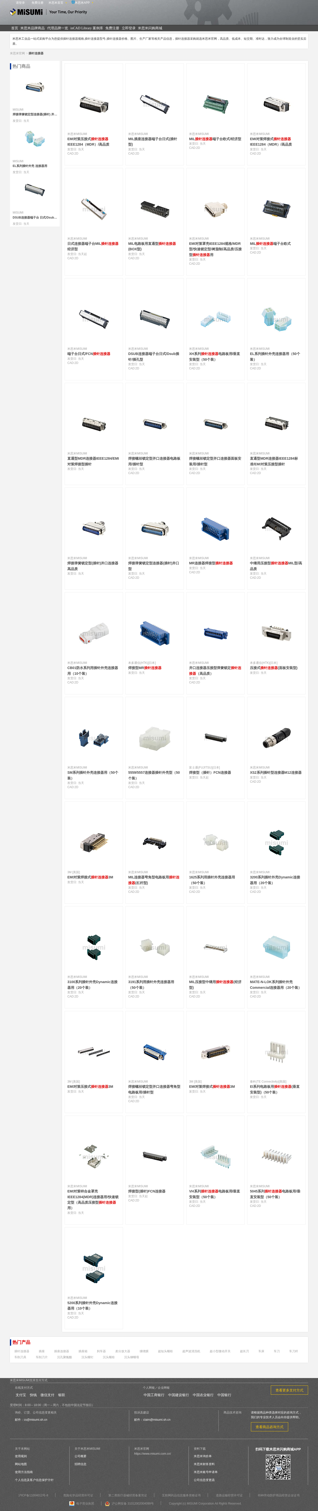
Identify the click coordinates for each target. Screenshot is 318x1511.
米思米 (48, 12)
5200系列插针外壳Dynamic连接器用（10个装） (92, 1305)
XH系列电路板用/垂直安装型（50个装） (214, 356)
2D (76, 153)
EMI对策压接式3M (90, 1087)
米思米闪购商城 (150, 28)
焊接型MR (144, 668)
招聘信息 (80, 1464)
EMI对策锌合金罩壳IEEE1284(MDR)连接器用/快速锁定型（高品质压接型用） (93, 1199)
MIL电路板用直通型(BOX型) (152, 246)
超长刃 (244, 1351)
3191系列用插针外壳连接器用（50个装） (151, 984)
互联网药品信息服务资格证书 (181, 1495)
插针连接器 (21, 1351)
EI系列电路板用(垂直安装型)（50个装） (275, 1089)
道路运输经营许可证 (229, 1495)
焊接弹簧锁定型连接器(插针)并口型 (153, 566)
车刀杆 (293, 1351)
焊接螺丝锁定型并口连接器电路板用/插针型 (154, 461)
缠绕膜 (144, 1351)
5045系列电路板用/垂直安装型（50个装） (275, 1194)
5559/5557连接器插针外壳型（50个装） (154, 775)
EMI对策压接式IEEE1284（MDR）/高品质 (88, 141)
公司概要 (80, 1456)
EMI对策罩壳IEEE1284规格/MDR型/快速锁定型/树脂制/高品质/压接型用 (215, 249)
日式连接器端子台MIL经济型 (93, 246)
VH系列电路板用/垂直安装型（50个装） (214, 1194)
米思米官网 (17, 53)
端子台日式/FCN (88, 354)
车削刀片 (42, 1357)
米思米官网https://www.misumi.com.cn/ (152, 1451)
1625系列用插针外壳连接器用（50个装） (212, 880)
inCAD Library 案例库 (86, 28)
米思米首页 (55, 2)
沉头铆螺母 (131, 1357)
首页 (14, 28)
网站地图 (21, 1464)
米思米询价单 (203, 1456)
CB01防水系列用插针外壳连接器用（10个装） (92, 670)
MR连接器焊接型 (211, 563)
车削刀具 (20, 1357)
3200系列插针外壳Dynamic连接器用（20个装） (275, 880)
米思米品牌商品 (32, 28)
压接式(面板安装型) (273, 668)
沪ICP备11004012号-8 (33, 1495)
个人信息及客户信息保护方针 (34, 1480)
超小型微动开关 (220, 1351)
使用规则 (21, 1456)
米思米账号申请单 (206, 1472)
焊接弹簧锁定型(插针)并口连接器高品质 (92, 566)
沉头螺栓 (109, 1357)
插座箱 (83, 1351)
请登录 (20, 2)
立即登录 (129, 28)
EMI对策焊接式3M (90, 877)
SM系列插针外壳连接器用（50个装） (92, 775)
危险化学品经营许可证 (78, 1495)
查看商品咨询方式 (269, 1427)
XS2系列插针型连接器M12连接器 (276, 772)
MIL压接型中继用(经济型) (215, 984)
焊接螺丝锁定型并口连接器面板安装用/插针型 (215, 461)
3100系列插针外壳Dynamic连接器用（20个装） (92, 984)
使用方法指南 (24, 1472)
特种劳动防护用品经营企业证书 (279, 1495)
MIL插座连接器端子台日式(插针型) (152, 141)
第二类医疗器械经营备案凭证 (127, 1495)
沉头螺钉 (87, 1357)
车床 (261, 1351)
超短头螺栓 (165, 1351)
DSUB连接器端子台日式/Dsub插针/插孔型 (153, 356)
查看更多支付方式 (289, 1390)
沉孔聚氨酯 (64, 1357)
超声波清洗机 (191, 1351)
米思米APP (81, 2)
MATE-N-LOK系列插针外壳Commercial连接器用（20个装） (276, 984)
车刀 (277, 1351)
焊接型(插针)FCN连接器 (146, 1191)
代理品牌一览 (57, 28)
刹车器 (101, 1351)
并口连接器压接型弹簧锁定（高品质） (215, 670)
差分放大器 (122, 1351)
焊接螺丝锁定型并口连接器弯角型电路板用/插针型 (154, 1089)
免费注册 (37, 2)
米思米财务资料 (204, 1464)
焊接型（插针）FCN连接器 (210, 772)
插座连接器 (61, 1351)
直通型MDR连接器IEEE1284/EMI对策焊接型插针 (93, 461)
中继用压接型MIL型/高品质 (276, 566)
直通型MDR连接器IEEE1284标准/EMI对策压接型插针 (274, 461)
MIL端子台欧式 (270, 244)
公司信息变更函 (204, 1480)
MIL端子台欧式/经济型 (215, 139)
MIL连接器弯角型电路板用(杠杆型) (153, 880)
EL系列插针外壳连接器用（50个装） (275, 356)
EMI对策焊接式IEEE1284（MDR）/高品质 (271, 141)
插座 (42, 1351)
